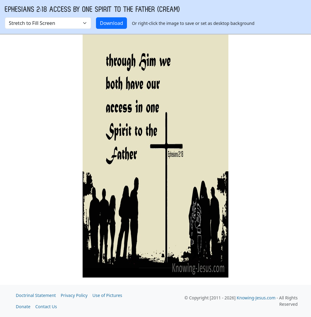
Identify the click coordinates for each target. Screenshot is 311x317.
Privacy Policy (74, 295)
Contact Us (46, 306)
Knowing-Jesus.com (256, 298)
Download (111, 23)
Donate (23, 306)
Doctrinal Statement (36, 295)
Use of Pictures (107, 295)
